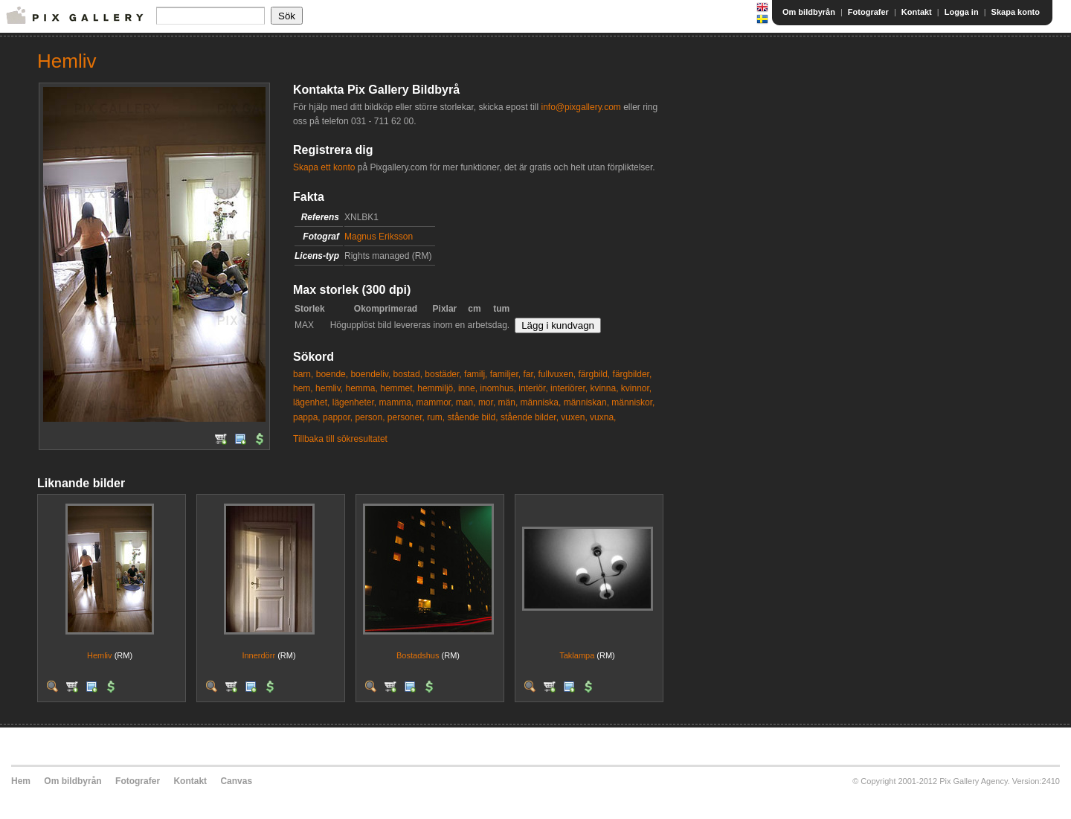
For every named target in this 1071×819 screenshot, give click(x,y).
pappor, (338, 417)
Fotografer (868, 11)
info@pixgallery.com (580, 107)
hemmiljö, (436, 388)
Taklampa (576, 655)
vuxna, (603, 417)
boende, (332, 374)
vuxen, (574, 417)
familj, (475, 374)
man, (466, 402)
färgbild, (595, 374)
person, (370, 417)
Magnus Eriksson (378, 236)
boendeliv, (370, 374)
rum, (436, 417)
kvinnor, (636, 388)
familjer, (505, 374)
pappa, (307, 417)
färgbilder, (632, 374)
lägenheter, (354, 402)
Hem (20, 781)
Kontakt (916, 11)
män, (508, 402)
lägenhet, (311, 402)
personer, (406, 417)
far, (529, 374)
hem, (303, 388)
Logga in (962, 11)
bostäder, (443, 374)
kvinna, (604, 388)
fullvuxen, (557, 374)
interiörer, (569, 388)
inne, (467, 388)
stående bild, (473, 417)
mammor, (434, 402)
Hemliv (99, 655)
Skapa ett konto (324, 167)
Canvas (236, 781)
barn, (303, 374)
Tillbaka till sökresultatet (340, 439)
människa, (541, 402)
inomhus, (498, 388)
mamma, (396, 402)
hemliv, (329, 388)
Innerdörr (258, 655)
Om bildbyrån (808, 11)
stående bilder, (530, 417)
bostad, (407, 374)
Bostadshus (417, 655)
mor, (486, 402)
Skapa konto (1015, 11)
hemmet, (397, 388)
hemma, (362, 388)
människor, (632, 402)
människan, (586, 402)
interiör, (532, 388)
